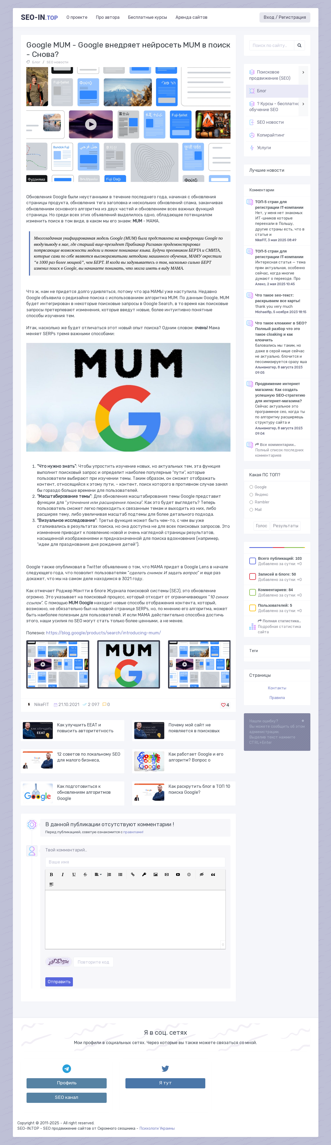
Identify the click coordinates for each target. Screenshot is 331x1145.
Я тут (165, 1082)
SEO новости (57, 62)
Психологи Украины (157, 1128)
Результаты (285, 525)
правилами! (133, 832)
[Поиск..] (271, 45)
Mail (258, 509)
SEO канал (66, 1097)
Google (261, 487)
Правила (277, 698)
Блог (36, 62)
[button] (51, 874)
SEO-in (39, 17)
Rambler (262, 502)
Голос (261, 525)
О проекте (76, 17)
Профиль (67, 1082)
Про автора (108, 17)
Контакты (277, 688)
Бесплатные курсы (147, 17)
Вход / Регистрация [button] (285, 17)
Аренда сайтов (191, 17)
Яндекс (261, 494)
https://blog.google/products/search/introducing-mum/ (103, 632)
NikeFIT (41, 704)
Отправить (59, 981)
